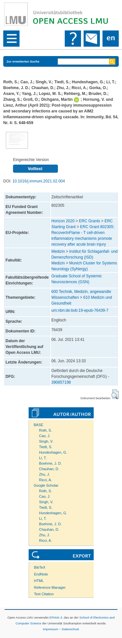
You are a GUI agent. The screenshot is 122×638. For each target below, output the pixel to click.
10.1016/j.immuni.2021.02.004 (38, 181)
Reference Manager (50, 587)
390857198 (61, 382)
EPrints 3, (56, 617)
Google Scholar (46, 485)
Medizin (58, 251)
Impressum (50, 629)
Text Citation (44, 594)
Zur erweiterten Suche (23, 61)
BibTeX (40, 567)
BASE (38, 425)
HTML (39, 581)
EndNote (41, 574)
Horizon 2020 (63, 221)
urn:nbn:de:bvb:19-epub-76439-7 (79, 310)
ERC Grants (89, 221)
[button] (115, 394)
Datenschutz (70, 629)
